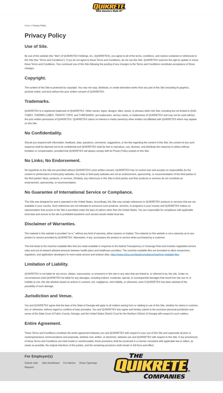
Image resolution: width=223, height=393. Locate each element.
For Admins (69, 363)
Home (27, 25)
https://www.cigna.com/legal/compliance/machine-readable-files (145, 254)
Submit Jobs (31, 363)
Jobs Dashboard (51, 363)
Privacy (49, 389)
